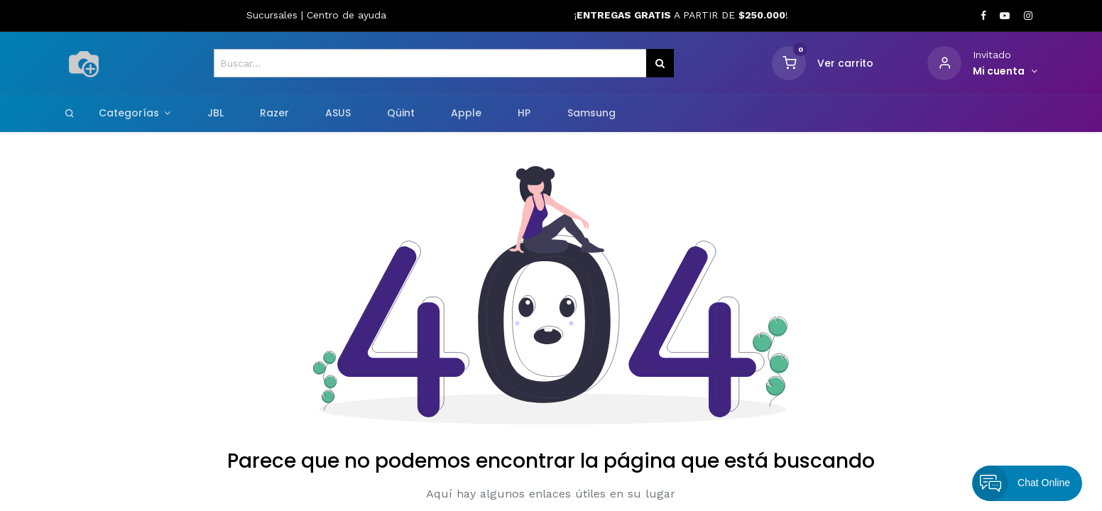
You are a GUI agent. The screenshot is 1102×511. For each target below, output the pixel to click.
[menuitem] (215, 113)
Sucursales (273, 15)
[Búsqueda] (660, 63)
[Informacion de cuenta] (1005, 72)
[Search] (70, 113)
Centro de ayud (344, 15)
